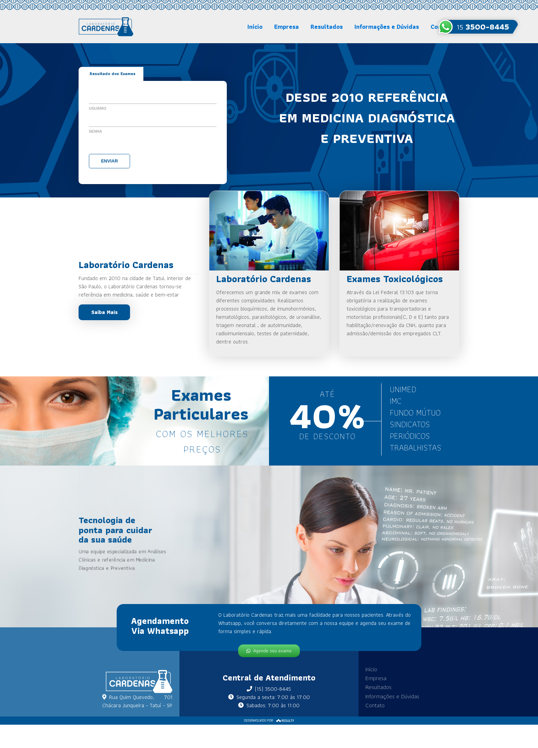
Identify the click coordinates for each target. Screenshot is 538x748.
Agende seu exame (269, 647)
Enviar (109, 160)
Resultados (327, 27)
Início (254, 27)
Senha (95, 131)
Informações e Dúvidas (386, 27)
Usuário (97, 108)
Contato (373, 702)
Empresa (286, 27)
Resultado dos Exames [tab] (113, 74)
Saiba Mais (104, 312)
